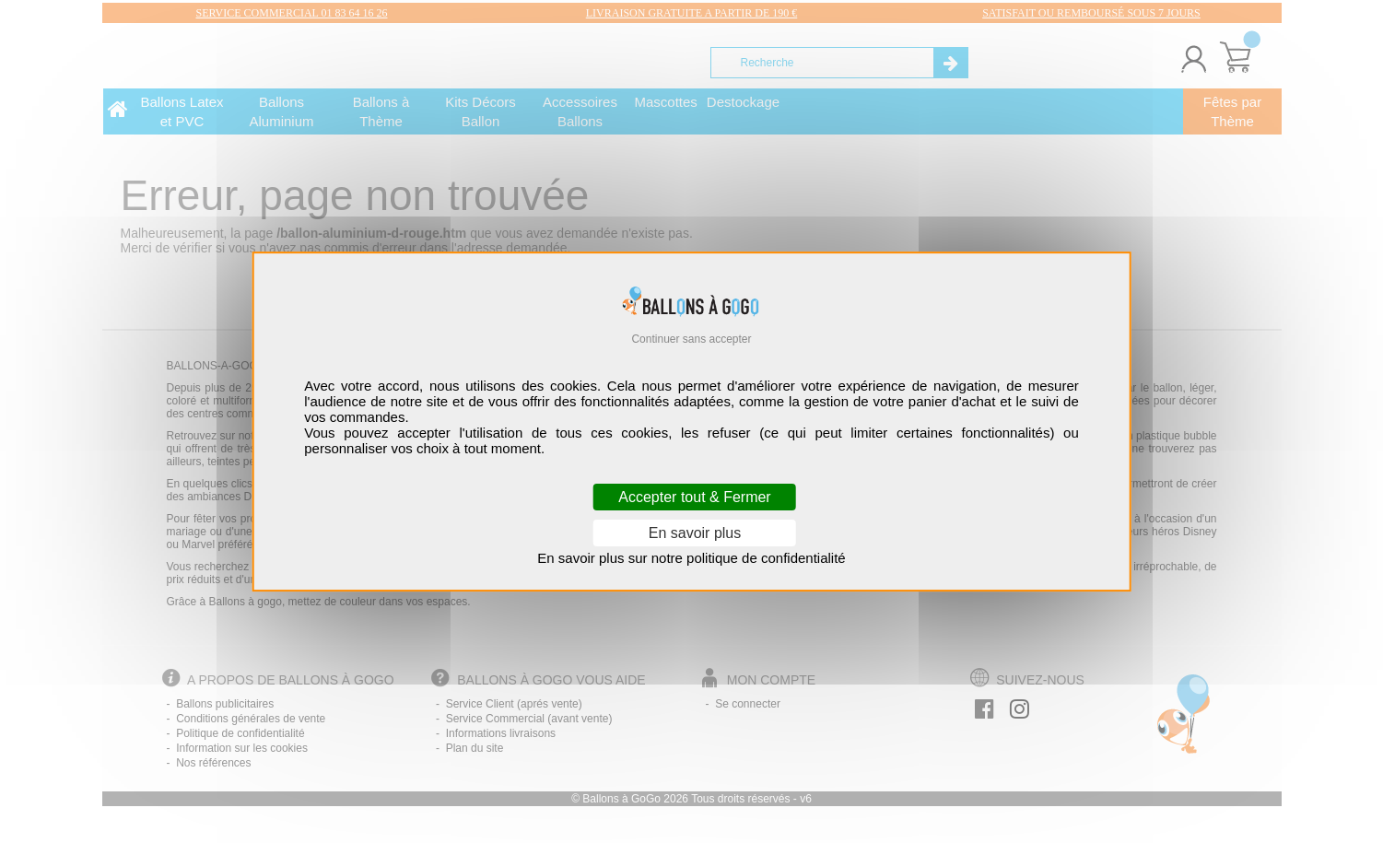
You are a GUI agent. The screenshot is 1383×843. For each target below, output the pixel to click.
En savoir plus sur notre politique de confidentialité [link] (691, 558)
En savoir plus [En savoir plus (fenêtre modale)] (695, 533)
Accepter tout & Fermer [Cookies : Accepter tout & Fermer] (694, 497)
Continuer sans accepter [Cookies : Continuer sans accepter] (691, 339)
